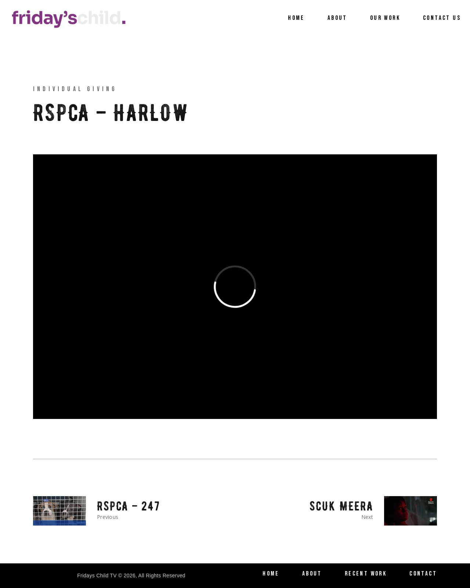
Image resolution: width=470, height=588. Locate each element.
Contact (423, 573)
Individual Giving (75, 89)
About (312, 573)
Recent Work (366, 573)
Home (271, 573)
